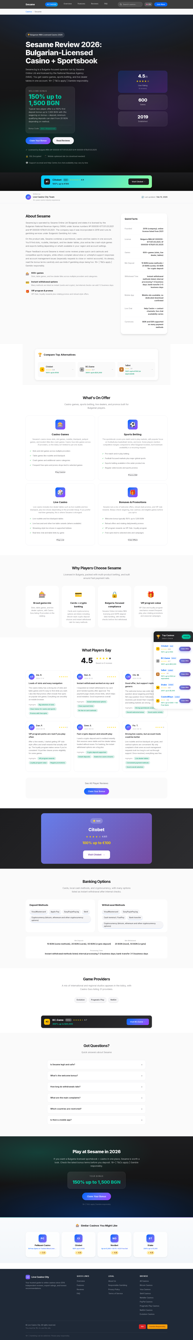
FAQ (105, 4)
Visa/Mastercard (39, 912)
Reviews (94, 4)
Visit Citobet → (138, 181)
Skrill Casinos (145, 1293)
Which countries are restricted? (65, 1108)
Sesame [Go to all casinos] (30, 4)
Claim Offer (185, 649)
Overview (68, 4)
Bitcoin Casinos (146, 1285)
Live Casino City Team (43, 197)
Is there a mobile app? (61, 1119)
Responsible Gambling (117, 1285)
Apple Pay (55, 912)
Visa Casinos (145, 1289)
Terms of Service (115, 1293)
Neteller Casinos (146, 1297)
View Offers (132, 540)
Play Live (60, 540)
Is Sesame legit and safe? (62, 1064)
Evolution (81, 1000)
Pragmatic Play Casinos (149, 1306)
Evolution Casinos (147, 1314)
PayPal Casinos (146, 1302)
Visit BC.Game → (137, 1021)
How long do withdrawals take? (65, 1086)
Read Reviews (63, 140)
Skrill (86, 912)
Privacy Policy (114, 1289)
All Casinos (51, 4)
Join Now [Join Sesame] (161, 4)
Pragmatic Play (97, 1000)
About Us (112, 1281)
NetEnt (113, 1000)
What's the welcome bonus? (64, 1075)
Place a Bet (132, 475)
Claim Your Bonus (38, 140)
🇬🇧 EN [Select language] (148, 4)
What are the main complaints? (65, 1097)
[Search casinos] (130, 4)
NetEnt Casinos (146, 1310)
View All (186, 636)
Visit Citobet (96, 855)
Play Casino (60, 472)
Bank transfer (135, 917)
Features (81, 4)
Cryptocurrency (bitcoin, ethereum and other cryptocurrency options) (57, 918)
